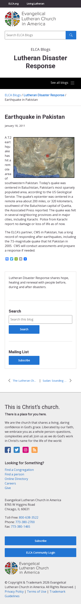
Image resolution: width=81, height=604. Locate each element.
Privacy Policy (14, 591)
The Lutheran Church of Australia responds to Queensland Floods (25, 380)
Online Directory (16, 479)
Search (15, 311)
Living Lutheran (35, 3)
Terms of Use (36, 591)
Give (8, 488)
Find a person (14, 474)
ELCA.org (13, 3)
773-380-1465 (20, 526)
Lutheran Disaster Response (44, 95)
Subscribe (24, 360)
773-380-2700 (25, 522)
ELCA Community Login (40, 552)
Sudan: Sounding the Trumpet (55, 380)
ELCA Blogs (13, 95)
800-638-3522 (28, 517)
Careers (10, 483)
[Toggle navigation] (62, 83)
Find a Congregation (19, 470)
